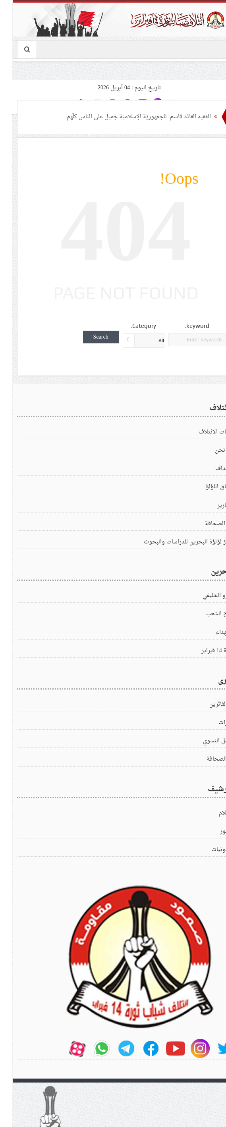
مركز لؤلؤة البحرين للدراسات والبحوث (176, 542)
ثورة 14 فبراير (205, 650)
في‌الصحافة (207, 759)
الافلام (213, 813)
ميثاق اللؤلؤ (207, 487)
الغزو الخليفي (205, 595)
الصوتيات (210, 849)
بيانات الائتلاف (203, 432)
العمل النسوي (205, 741)
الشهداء (212, 632)
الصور (214, 831)
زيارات (213, 722)
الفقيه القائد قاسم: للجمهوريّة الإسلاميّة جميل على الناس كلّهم (124, 117)
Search (88, 337)
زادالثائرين (209, 704)
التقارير (213, 505)
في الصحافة (206, 523)
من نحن (211, 450)
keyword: (184, 325)
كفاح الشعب (207, 614)
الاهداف (212, 468)
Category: (130, 325)
